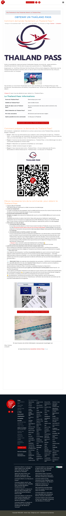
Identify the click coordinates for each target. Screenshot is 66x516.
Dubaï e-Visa (39, 419)
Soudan (54, 431)
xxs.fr (38, 512)
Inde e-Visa (39, 445)
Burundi (30, 436)
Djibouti (38, 414)
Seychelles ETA (55, 423)
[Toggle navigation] (63, 2)
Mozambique (47, 434)
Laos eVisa (46, 410)
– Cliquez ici (13, 243)
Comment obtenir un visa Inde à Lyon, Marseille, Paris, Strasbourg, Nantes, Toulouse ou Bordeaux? (44, 494)
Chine (29, 452)
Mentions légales (21, 451)
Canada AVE (31, 445)
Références (20, 424)
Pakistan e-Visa (55, 402)
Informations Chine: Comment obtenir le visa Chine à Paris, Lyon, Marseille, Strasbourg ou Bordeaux (44, 475)
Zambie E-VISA (55, 457)
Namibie (46, 442)
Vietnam (54, 452)
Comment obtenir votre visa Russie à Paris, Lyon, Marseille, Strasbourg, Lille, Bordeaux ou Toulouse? (44, 499)
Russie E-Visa (55, 418)
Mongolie (46, 429)
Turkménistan (55, 451)
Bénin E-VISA (31, 430)
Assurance (20, 414)
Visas (18, 400)
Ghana (38, 434)
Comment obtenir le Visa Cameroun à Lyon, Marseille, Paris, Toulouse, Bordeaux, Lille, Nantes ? (44, 480)
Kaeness (51, 512)
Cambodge (31, 438)
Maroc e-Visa (47, 427)
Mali (45, 425)
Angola (30, 405)
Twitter (52, 23)
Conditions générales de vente (20, 443)
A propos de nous (21, 422)
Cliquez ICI (7, 93)
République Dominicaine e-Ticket (55, 410)
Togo (53, 449)
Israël (37, 453)
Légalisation (20, 416)
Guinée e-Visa (39, 441)
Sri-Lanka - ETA (55, 433)
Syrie (53, 439)
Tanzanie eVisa (55, 443)
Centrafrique (31, 450)
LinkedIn (58, 23)
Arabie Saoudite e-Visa (31, 414)
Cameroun (31, 443)
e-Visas (19, 412)
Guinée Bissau (39, 436)
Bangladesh (31, 428)
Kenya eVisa (47, 402)
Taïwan (54, 441)
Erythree (38, 422)
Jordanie (38, 454)
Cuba (37, 410)
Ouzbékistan (47, 458)
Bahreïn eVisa (31, 427)
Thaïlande (54, 447)
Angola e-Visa (31, 407)
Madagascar (47, 416)
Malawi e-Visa (47, 423)
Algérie (30, 403)
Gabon (38, 433)
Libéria (46, 414)
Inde (37, 443)
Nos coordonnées (21, 429)
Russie (53, 416)
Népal (45, 444)
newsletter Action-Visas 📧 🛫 (39, 349)
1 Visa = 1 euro (20, 425)
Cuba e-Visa (39, 412)
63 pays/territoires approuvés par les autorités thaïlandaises (29, 227)
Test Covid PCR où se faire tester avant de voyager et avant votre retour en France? (43, 489)
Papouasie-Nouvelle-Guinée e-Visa (55, 405)
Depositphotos (21, 455)
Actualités (20, 418)
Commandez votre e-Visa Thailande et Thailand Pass (33, 122)
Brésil (29, 434)
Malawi (46, 421)
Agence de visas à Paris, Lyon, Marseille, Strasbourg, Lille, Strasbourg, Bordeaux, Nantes (23, 475)
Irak (37, 449)
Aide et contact (21, 428)
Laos (45, 409)
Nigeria (46, 448)
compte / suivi (30, 2)
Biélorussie (31, 432)
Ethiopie (38, 428)
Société (19, 420)
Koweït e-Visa (47, 407)
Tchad (53, 445)
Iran (37, 451)
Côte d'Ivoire (39, 405)
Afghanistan (31, 402)
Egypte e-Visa (39, 421)
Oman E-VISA (47, 453)
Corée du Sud (31, 460)
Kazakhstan (39, 456)
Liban (45, 412)
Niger (45, 446)
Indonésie (38, 447)
